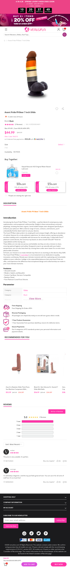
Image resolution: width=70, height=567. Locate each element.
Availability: (8, 152)
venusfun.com (14, 545)
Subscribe (61, 520)
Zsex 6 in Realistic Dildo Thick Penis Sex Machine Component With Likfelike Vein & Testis (18, 389)
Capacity (24, 172)
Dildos (26, 290)
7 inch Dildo (24, 255)
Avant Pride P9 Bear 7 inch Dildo (35, 211)
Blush (11, 121)
